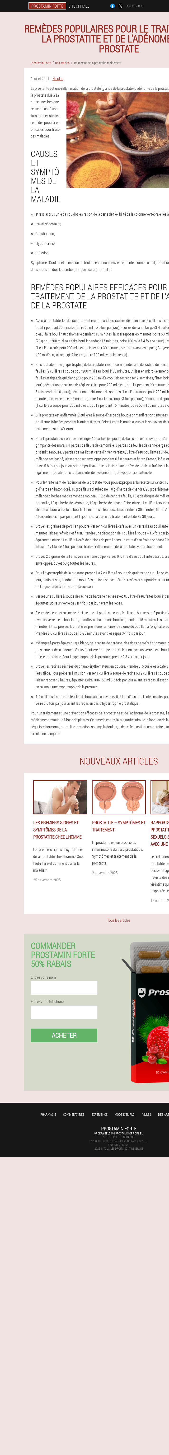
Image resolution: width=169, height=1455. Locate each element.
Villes (146, 1114)
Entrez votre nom (43, 977)
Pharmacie (48, 1114)
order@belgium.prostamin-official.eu (118, 1133)
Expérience (99, 1114)
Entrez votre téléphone (47, 1001)
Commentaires (73, 1114)
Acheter (64, 1035)
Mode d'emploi (125, 1114)
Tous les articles (118, 920)
